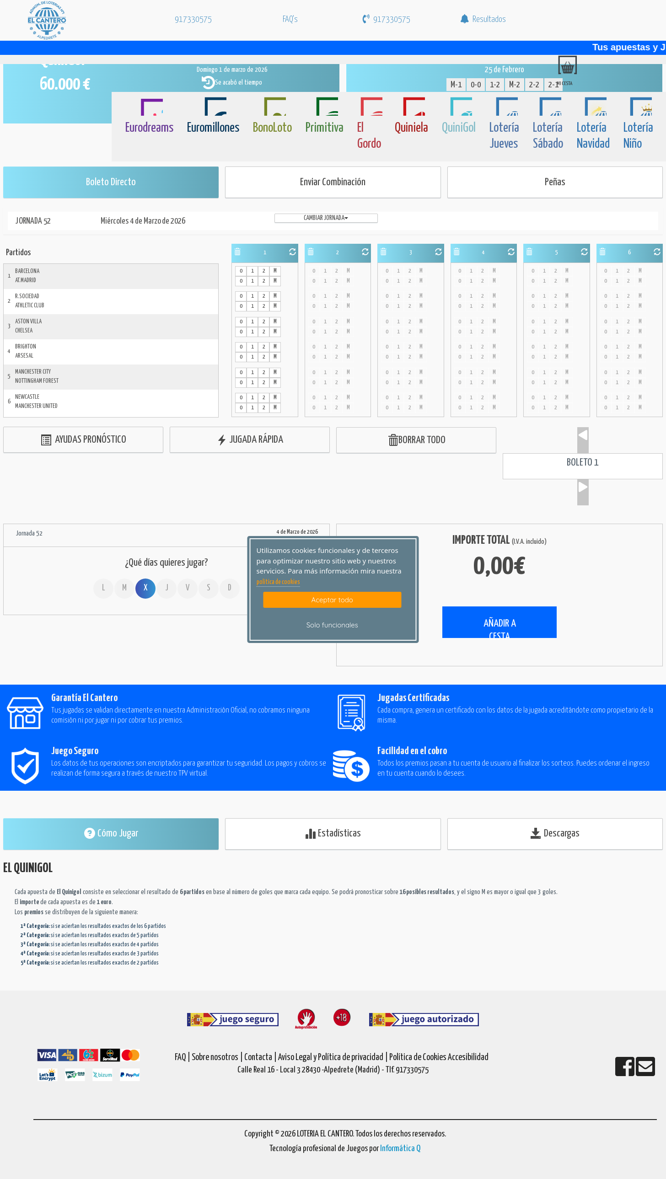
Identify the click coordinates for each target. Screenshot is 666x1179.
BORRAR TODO (416, 440)
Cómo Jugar (111, 833)
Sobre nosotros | (217, 1057)
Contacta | (260, 1057)
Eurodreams (149, 128)
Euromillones (213, 128)
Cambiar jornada (326, 218)
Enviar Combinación (332, 182)
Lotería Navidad (593, 136)
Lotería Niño (638, 136)
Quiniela (411, 128)
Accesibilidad (468, 1057)
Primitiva (325, 128)
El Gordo (369, 136)
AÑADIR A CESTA (499, 628)
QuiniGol (459, 128)
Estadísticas (333, 833)
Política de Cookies (417, 1057)
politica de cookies (278, 582)
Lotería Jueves (504, 136)
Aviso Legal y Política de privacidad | (333, 1057)
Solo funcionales (332, 625)
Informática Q (400, 1148)
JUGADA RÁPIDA (249, 440)
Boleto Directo (111, 182)
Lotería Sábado (548, 136)
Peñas (555, 182)
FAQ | (183, 1057)
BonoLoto (272, 128)
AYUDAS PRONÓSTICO (83, 440)
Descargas (555, 833)
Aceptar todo (332, 599)
